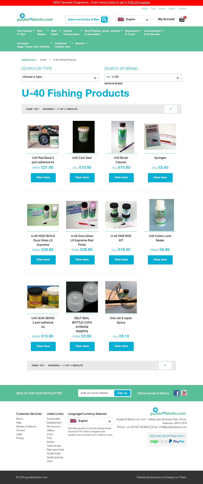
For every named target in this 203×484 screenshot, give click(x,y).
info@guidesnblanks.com (173, 427)
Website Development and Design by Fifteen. (162, 477)
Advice (162, 9)
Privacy (20, 438)
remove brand (113, 83)
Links (50, 434)
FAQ (153, 9)
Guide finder (53, 453)
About (145, 9)
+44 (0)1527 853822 (137, 427)
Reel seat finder (55, 449)
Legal (19, 434)
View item (43, 177)
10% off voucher (138, 2)
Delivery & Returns (26, 426)
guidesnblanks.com (37, 477)
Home (43, 60)
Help (18, 422)
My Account (166, 19)
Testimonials (54, 446)
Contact (182, 9)
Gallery (171, 9)
